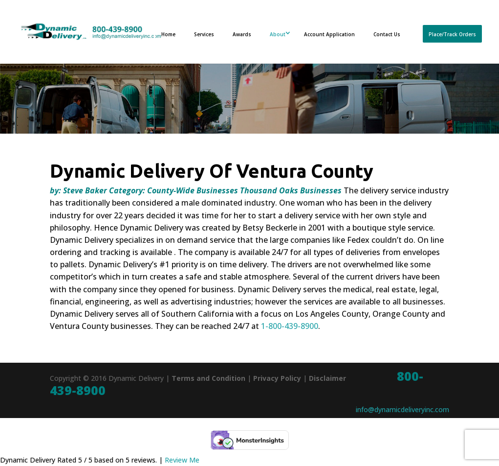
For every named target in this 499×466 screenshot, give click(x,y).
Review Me (182, 460)
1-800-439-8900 (289, 326)
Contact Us (386, 34)
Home (168, 34)
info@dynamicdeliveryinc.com (402, 409)
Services (204, 34)
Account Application (329, 34)
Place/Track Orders (452, 34)
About (277, 34)
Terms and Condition (208, 378)
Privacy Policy (277, 378)
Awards (242, 34)
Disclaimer (327, 378)
